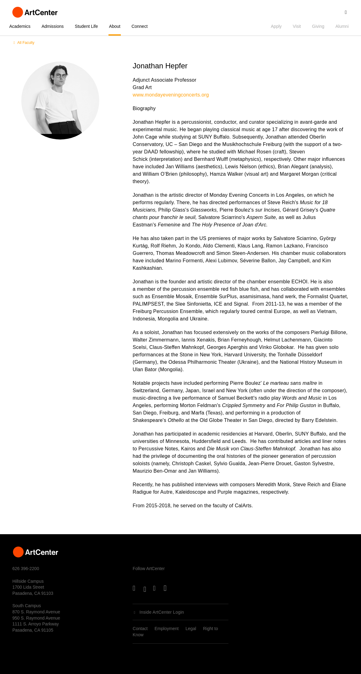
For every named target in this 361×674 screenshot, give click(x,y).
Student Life (86, 26)
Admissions (52, 26)
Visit (297, 26)
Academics (19, 26)
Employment (167, 628)
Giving (318, 26)
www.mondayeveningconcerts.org (171, 94)
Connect (139, 26)
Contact (140, 628)
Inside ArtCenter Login (161, 612)
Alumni (342, 26)
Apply (276, 26)
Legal (190, 628)
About (115, 26)
